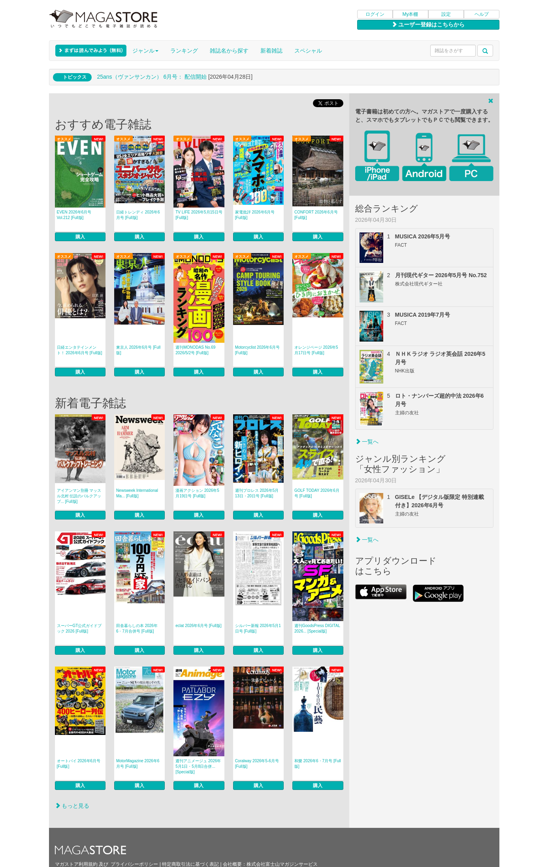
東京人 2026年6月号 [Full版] (138, 350)
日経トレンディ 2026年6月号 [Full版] (138, 215)
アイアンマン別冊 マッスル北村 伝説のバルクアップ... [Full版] (79, 496)
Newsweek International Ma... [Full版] (137, 493)
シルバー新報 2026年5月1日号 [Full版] (258, 628)
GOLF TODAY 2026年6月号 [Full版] (316, 493)
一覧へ (367, 441)
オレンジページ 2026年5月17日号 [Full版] (316, 350)
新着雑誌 (271, 50)
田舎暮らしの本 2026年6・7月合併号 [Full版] (137, 628)
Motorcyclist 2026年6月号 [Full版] (257, 350)
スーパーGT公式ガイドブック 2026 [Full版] (79, 628)
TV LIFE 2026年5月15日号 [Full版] (198, 215)
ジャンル (145, 50)
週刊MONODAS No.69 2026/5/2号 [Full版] (195, 350)
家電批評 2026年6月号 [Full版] (255, 215)
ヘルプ (482, 14)
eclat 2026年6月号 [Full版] (198, 625)
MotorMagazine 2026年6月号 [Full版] (138, 764)
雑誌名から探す (229, 50)
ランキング (184, 50)
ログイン (374, 14)
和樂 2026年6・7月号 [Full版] (317, 764)
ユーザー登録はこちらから (428, 24)
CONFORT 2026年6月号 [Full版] (316, 215)
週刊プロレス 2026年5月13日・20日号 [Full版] (257, 493)
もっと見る (72, 806)
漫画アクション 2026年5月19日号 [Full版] (197, 493)
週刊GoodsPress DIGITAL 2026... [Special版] (317, 628)
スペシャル (308, 50)
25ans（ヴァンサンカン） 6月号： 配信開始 (152, 77)
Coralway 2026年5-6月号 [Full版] (257, 764)
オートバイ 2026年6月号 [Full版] (79, 764)
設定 (446, 14)
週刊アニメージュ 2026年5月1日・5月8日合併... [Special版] (198, 766)
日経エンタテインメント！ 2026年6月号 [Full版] (79, 350)
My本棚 (410, 14)
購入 (80, 237)
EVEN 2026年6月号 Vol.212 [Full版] (74, 215)
